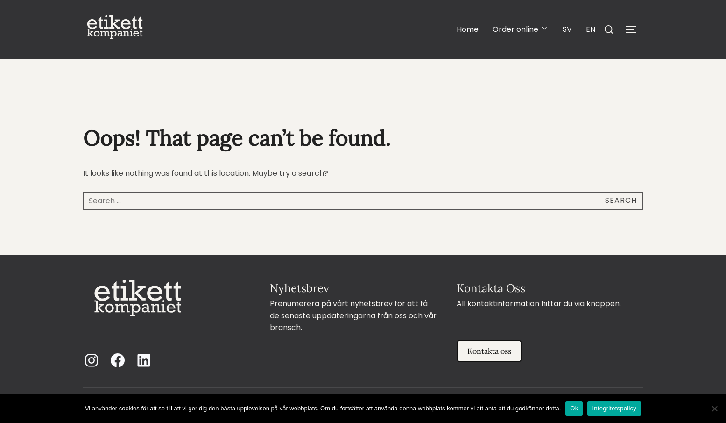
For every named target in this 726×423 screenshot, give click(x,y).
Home (468, 29)
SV (567, 29)
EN (590, 29)
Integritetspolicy (614, 408)
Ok (574, 408)
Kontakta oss (489, 351)
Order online (521, 29)
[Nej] (714, 408)
